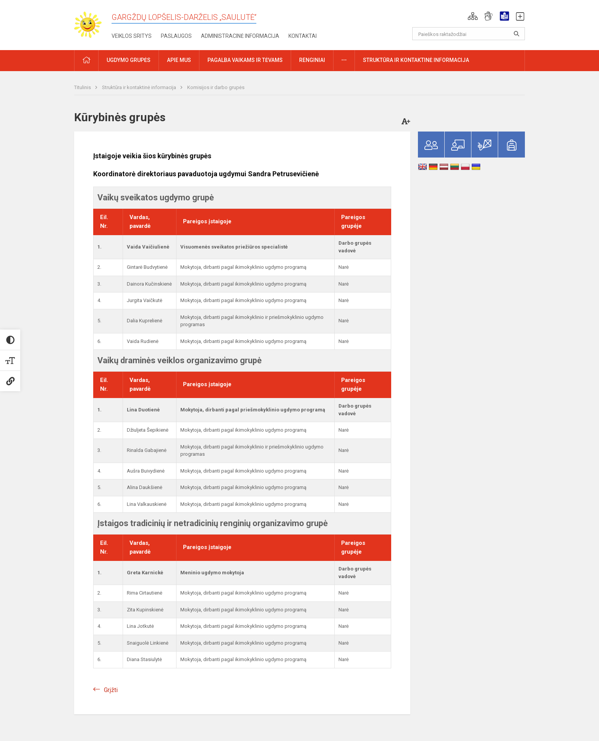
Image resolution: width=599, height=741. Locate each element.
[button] (473, 16)
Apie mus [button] (179, 60)
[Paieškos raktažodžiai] (468, 33)
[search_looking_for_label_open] (516, 33)
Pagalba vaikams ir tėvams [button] (245, 60)
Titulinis (83, 87)
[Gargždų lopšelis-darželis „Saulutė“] (93, 22)
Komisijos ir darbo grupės (215, 87)
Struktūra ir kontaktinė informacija (139, 87)
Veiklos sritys (132, 36)
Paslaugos (176, 36)
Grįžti (111, 690)
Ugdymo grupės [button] (129, 60)
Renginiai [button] (312, 60)
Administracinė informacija (240, 36)
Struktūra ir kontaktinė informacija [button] (416, 60)
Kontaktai (302, 36)
